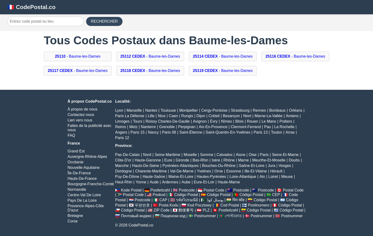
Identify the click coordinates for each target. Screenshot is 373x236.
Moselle (190, 155)
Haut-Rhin (123, 182)
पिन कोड (238, 200)
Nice (162, 116)
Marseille (134, 110)
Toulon (276, 132)
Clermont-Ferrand (246, 127)
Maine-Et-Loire (180, 177)
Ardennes (170, 182)
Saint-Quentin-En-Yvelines (228, 132)
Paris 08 (169, 132)
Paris (264, 155)
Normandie (77, 189)
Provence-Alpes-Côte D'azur (86, 208)
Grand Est (76, 151)
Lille (151, 116)
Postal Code (214, 190)
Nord (147, 155)
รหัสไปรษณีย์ (187, 200)
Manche (122, 166)
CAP (163, 200)
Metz (133, 127)
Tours (137, 121)
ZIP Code (162, 210)
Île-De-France (79, 173)
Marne (243, 160)
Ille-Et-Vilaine (256, 171)
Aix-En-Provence (213, 127)
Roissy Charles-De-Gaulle (168, 121)
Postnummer (205, 216)
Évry (214, 121)
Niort (247, 116)
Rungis (187, 116)
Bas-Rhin (200, 160)
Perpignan (187, 127)
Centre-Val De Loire (84, 195)
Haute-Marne (229, 182)
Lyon (119, 110)
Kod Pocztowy (199, 205)
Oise (253, 155)
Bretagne (75, 216)
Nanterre (148, 127)
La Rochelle (284, 127)
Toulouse (168, 110)
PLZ (206, 210)
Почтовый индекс (136, 216)
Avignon (200, 121)
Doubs (294, 160)
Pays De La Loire (82, 200)
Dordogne (123, 171)
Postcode (187, 190)
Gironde (182, 160)
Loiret (273, 177)
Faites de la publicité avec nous (89, 128)
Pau (267, 127)
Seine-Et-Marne (285, 155)
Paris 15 (138, 132)
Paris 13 (261, 132)
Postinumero (258, 205)
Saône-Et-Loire (252, 166)
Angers (121, 132)
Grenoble (167, 127)
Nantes (151, 110)
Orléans (295, 110)
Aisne (240, 155)
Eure (168, 160)
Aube (186, 182)
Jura (271, 166)
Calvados (224, 155)
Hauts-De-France (82, 178)
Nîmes (226, 121)
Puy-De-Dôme (127, 177)
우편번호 (142, 205)
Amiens (292, 116)
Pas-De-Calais (127, 155)
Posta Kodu (168, 205)
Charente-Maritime (151, 171)
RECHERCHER (104, 21)
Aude (154, 182)
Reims (120, 127)
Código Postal (186, 195)
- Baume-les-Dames (77, 56)
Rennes (259, 110)
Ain (262, 177)
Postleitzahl (160, 190)
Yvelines (204, 171)
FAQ (71, 135)
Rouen (252, 121)
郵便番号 (186, 210)
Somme (206, 155)
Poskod (159, 195)
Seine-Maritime (167, 155)
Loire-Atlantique (243, 177)
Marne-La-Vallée (268, 116)
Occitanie (75, 162)
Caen (173, 116)
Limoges (122, 121)
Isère (216, 160)
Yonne (141, 182)
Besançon (231, 116)
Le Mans (268, 121)
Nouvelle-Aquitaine (83, 168)
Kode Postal (131, 190)
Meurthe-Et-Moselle (268, 160)
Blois (239, 121)
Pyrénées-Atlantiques (180, 166)
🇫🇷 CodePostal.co (31, 7)
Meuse (287, 177)
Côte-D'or (123, 160)
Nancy (153, 132)
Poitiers (286, 121)
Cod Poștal (230, 205)
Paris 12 (122, 138)
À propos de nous (82, 109)
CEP (276, 195)
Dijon (200, 116)
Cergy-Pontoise (214, 110)
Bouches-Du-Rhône (219, 166)
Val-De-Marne (181, 171)
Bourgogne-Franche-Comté (91, 184)
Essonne (233, 171)
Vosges (285, 166)
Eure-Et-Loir (204, 182)
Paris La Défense (129, 116)
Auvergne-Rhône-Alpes (87, 157)
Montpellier (188, 110)
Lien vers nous (80, 120)
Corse (73, 221)
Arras (289, 132)
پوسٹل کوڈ (215, 200)
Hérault (276, 171)
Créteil (214, 116)
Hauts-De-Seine (145, 166)
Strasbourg (240, 110)
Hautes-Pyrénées (211, 177)
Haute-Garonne (148, 160)
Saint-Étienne (190, 132)
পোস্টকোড (233, 216)
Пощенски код (173, 216)
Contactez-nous (81, 115)
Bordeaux (277, 110)
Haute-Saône (154, 177)
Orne (218, 171)
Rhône (229, 160)
